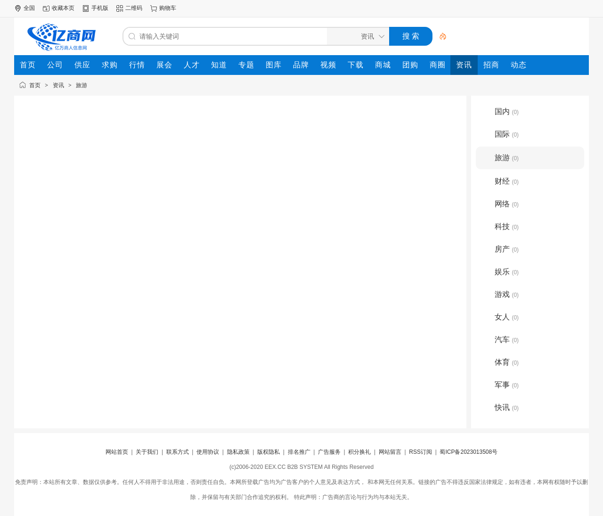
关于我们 (147, 452)
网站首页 (117, 452)
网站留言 (390, 452)
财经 (507, 181)
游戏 (507, 294)
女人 (507, 317)
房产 (507, 249)
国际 (507, 134)
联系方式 (177, 452)
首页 (35, 85)
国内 (507, 111)
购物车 (167, 8)
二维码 (133, 8)
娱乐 (507, 272)
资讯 (58, 85)
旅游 (81, 85)
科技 (507, 226)
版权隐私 (268, 452)
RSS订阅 (420, 452)
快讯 (507, 407)
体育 (507, 362)
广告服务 (329, 452)
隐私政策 (238, 452)
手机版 (99, 8)
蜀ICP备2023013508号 (468, 452)
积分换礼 (359, 452)
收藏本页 (63, 8)
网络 (507, 204)
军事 (507, 385)
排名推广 (299, 452)
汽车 (507, 340)
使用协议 (207, 452)
